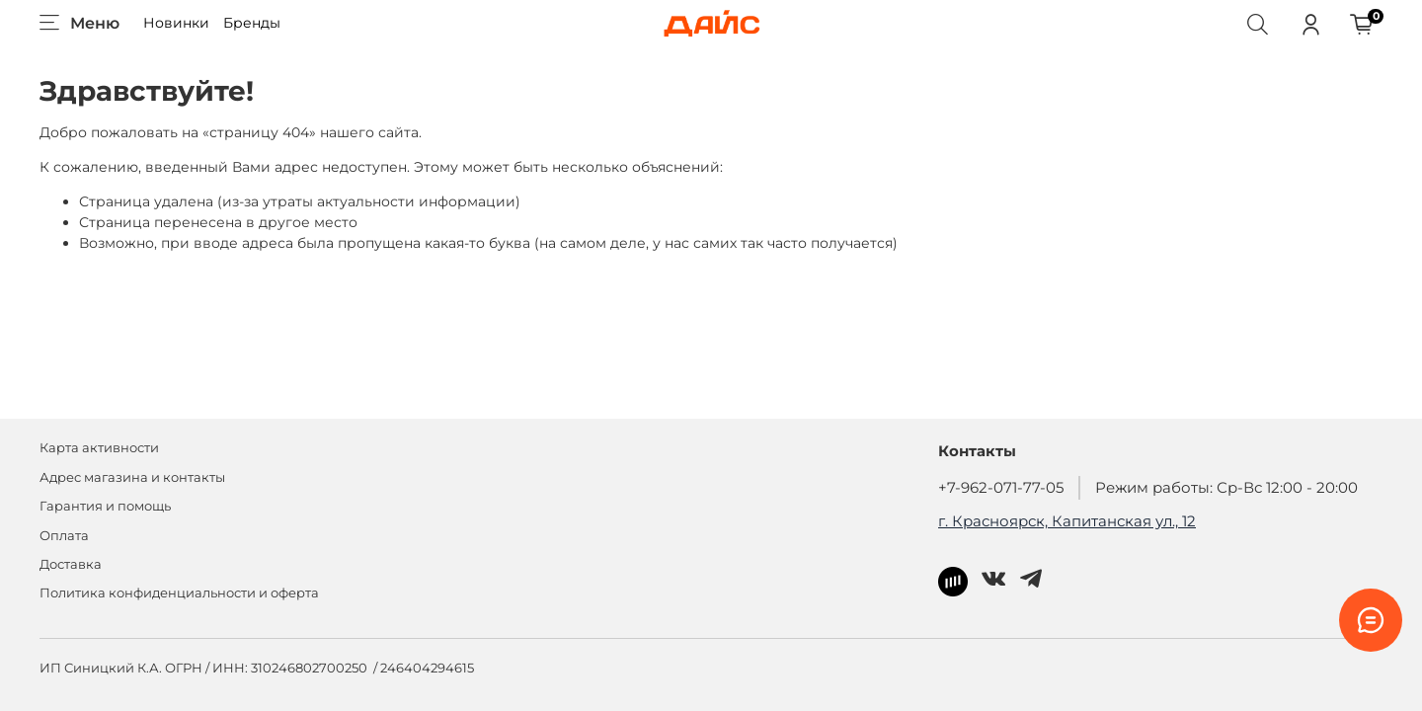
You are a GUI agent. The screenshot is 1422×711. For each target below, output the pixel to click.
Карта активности (99, 447)
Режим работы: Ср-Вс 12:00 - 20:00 (1226, 487)
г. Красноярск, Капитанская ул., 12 (1067, 521)
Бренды (251, 23)
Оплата (64, 535)
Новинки (176, 23)
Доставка (71, 564)
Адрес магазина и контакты (132, 477)
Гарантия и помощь (105, 506)
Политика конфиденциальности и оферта (179, 593)
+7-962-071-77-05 (1001, 487)
